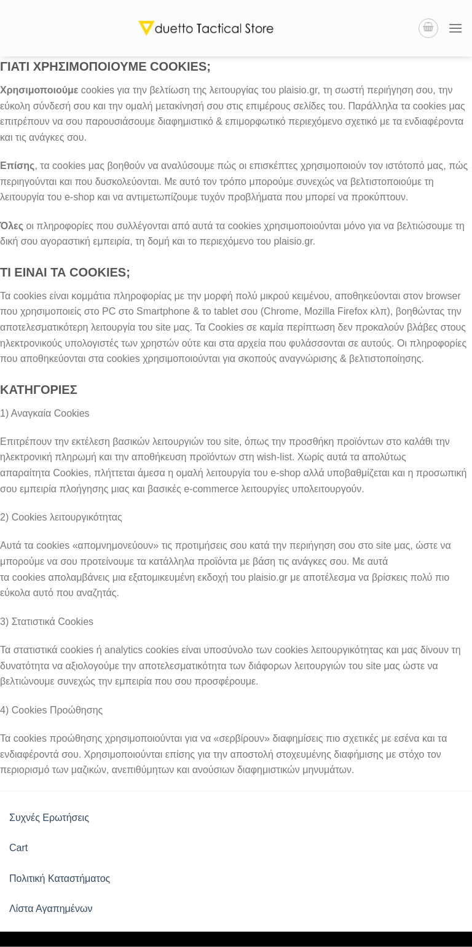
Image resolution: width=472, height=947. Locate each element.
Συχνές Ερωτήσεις (49, 817)
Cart (18, 848)
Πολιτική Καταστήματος (59, 878)
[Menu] (455, 28)
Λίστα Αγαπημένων (50, 908)
